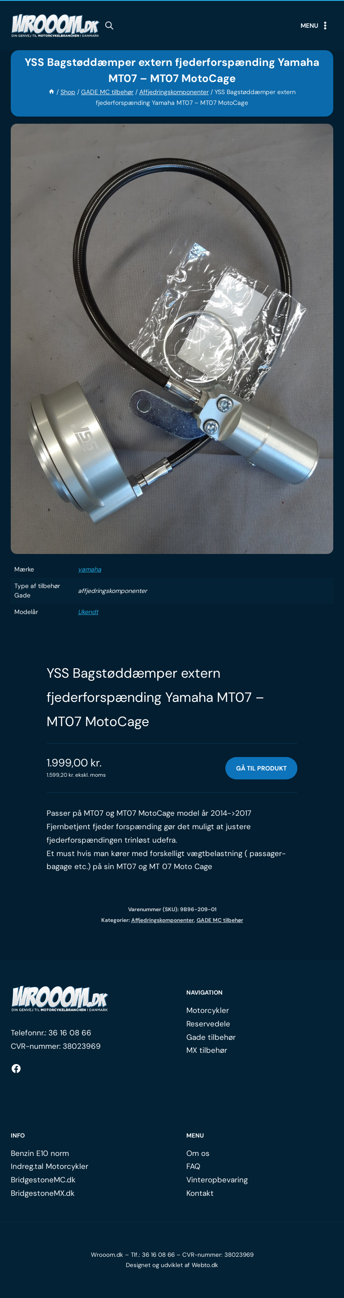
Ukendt (88, 612)
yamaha (89, 569)
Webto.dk (205, 1265)
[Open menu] (315, 25)
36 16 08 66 (69, 1033)
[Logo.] (60, 999)
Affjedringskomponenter (162, 920)
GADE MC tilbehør (220, 920)
